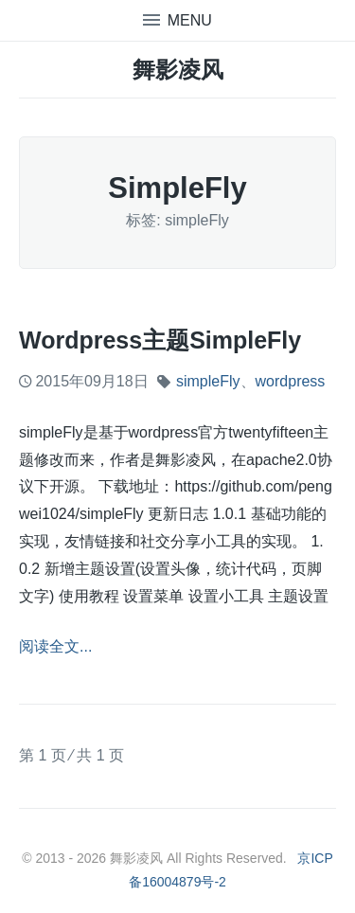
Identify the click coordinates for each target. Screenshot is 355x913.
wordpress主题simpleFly (160, 340)
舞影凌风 (178, 69)
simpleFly (208, 381)
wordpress (291, 381)
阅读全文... (55, 646)
